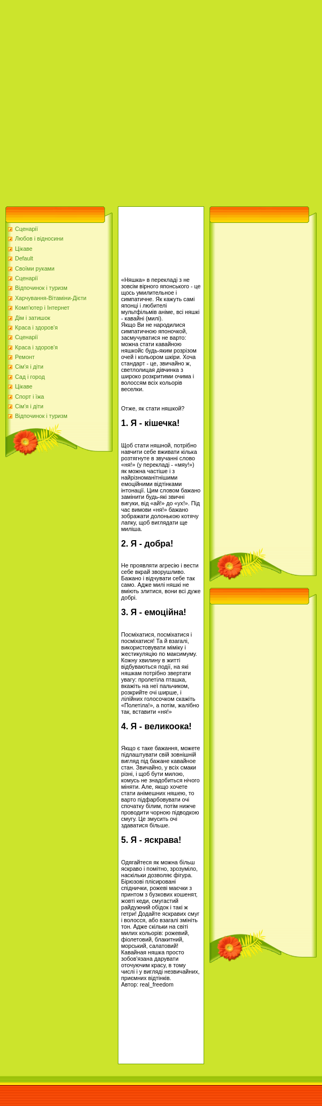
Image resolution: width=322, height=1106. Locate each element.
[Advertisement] (100, 100)
